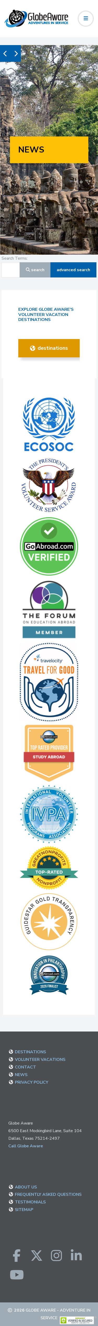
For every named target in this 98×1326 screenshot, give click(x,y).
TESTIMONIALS (30, 1202)
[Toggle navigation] (86, 18)
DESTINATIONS (49, 348)
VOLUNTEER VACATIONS (40, 1059)
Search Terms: (15, 258)
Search (35, 270)
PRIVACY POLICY (31, 1082)
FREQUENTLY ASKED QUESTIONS (48, 1194)
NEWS (21, 1075)
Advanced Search (73, 270)
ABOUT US (26, 1187)
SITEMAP (24, 1210)
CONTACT (25, 1067)
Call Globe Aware (25, 1146)
